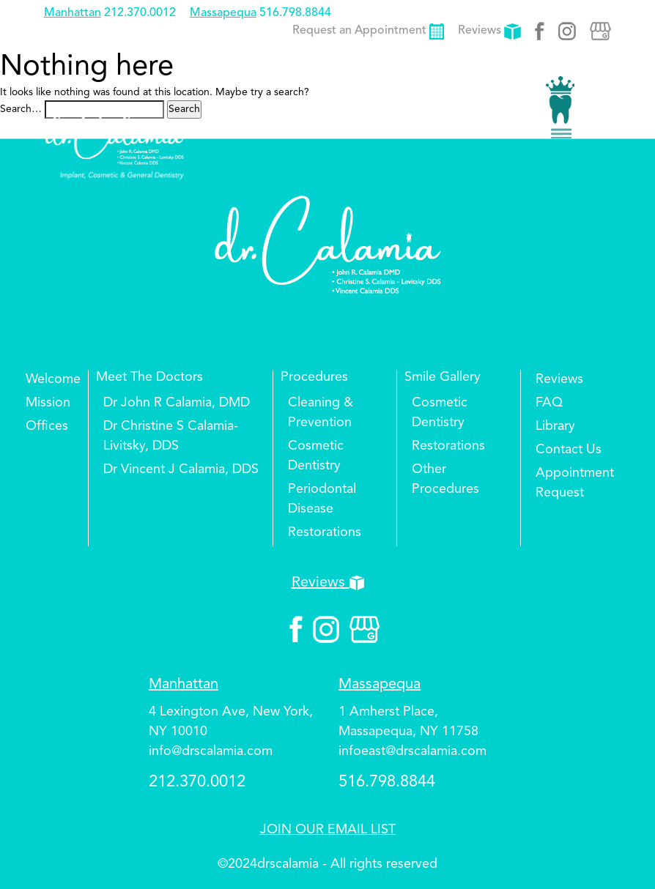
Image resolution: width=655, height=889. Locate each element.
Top (618, 834)
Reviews (489, 31)
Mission (48, 402)
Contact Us (569, 449)
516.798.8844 (295, 13)
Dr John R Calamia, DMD (176, 402)
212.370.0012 (140, 13)
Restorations (324, 532)
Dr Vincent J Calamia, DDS (181, 469)
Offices (47, 426)
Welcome (53, 379)
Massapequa (223, 13)
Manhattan (72, 13)
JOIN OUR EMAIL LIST (328, 829)
